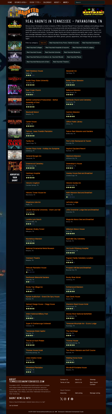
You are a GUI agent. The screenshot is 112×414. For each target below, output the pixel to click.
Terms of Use (64, 382)
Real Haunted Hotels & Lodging (83, 47)
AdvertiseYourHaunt (14, 177)
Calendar (47, 2)
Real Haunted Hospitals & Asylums (57, 47)
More (65, 2)
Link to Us (78, 382)
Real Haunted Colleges (34, 47)
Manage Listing (95, 393)
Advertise (63, 393)
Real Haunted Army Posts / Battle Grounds (64, 43)
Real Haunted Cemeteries (90, 43)
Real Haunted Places (74, 57)
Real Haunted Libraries (52, 52)
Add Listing (78, 393)
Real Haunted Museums (72, 52)
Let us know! (13, 405)
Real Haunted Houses (34, 52)
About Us (78, 379)
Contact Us (64, 379)
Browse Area (20, 2)
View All (43, 43)
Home (10, 2)
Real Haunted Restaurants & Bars (38, 62)
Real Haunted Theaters (61, 62)
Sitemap (92, 379)
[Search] (90, 2)
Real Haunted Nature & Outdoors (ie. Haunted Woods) (45, 57)
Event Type (34, 2)
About (56, 2)
